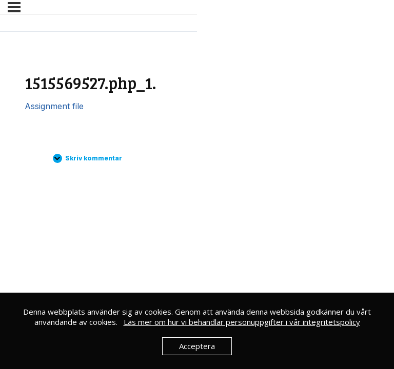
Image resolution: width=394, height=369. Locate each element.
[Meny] (14, 7)
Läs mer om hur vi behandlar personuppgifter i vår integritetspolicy (242, 322)
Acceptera (197, 346)
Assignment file (54, 106)
